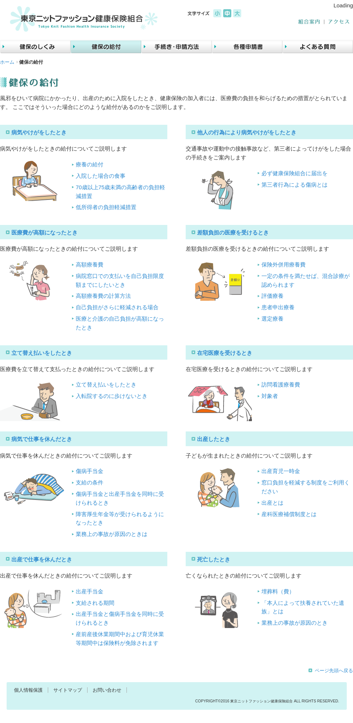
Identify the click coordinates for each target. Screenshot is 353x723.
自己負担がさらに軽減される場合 (117, 307)
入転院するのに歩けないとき (111, 396)
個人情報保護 (28, 690)
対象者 (269, 396)
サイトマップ (67, 690)
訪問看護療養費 (280, 385)
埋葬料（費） (278, 592)
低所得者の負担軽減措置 (106, 207)
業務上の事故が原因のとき (294, 623)
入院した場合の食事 (100, 176)
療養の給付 (89, 164)
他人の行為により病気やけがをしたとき (246, 132)
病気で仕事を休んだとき (41, 439)
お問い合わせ (107, 690)
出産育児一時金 (280, 471)
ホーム (7, 62)
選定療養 (272, 319)
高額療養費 (89, 265)
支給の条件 (89, 483)
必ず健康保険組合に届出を (294, 173)
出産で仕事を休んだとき (41, 559)
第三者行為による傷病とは (294, 185)
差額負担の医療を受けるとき (233, 233)
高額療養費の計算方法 (103, 296)
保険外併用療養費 (283, 265)
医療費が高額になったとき (44, 233)
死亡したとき (213, 559)
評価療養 (272, 296)
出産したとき (213, 439)
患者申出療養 (278, 307)
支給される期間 (95, 603)
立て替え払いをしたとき (41, 353)
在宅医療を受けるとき (224, 353)
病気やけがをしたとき (39, 132)
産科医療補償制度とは (289, 514)
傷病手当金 (89, 471)
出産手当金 (89, 592)
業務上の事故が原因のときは (111, 534)
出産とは (272, 503)
